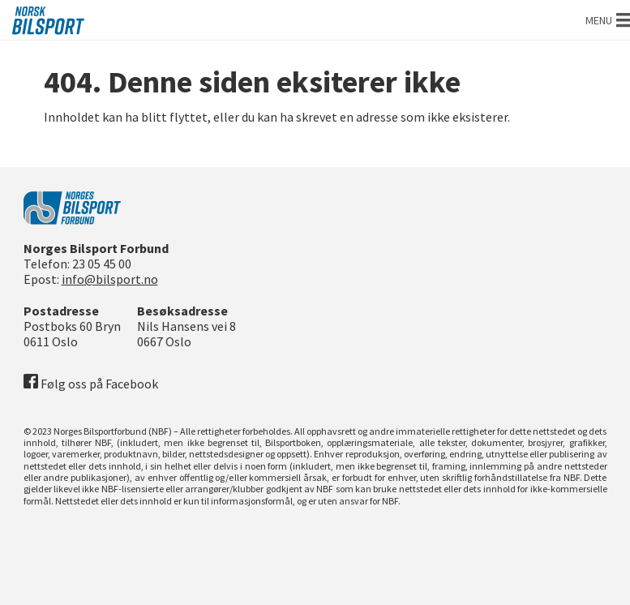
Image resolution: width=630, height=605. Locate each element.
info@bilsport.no (110, 279)
